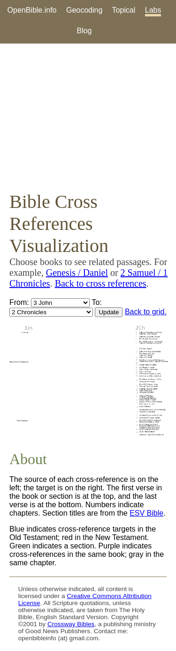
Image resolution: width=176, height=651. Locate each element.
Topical (124, 10)
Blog (84, 31)
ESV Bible (146, 513)
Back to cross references (100, 283)
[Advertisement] (88, 117)
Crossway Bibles (70, 624)
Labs (153, 10)
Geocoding (84, 10)
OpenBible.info (32, 10)
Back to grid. (146, 312)
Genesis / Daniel (77, 272)
